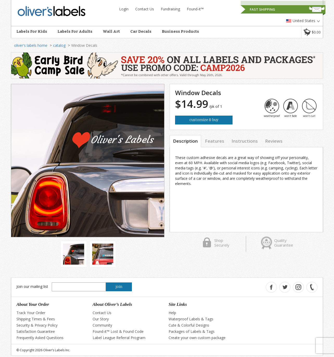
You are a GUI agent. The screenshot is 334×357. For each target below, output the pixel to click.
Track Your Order (30, 312)
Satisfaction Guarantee (35, 331)
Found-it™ (195, 8)
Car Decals (140, 31)
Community (102, 325)
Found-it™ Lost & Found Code (118, 331)
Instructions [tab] (245, 141)
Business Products (180, 31)
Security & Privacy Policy (36, 325)
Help (172, 312)
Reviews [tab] (273, 141)
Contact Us (144, 8)
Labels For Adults (74, 31)
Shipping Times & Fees (35, 318)
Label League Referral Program (119, 337)
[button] (312, 32)
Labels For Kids (31, 31)
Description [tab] (185, 141)
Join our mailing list (32, 286)
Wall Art (111, 31)
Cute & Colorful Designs (189, 325)
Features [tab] (214, 141)
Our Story (101, 318)
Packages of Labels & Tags (192, 331)
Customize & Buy (203, 120)
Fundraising (170, 8)
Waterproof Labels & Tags (191, 318)
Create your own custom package (197, 337)
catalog (59, 45)
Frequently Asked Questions (39, 337)
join (119, 287)
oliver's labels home (30, 45)
